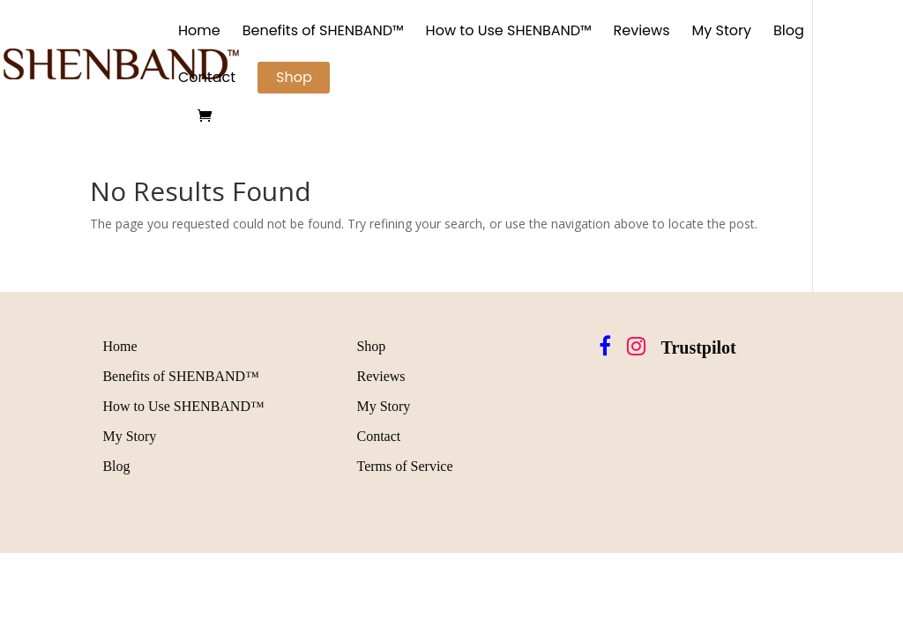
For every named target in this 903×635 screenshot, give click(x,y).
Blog (788, 33)
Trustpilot (698, 347)
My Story (722, 33)
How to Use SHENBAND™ (509, 33)
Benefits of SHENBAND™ (323, 33)
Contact (206, 79)
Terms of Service (404, 466)
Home (199, 33)
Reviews (642, 33)
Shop (294, 77)
